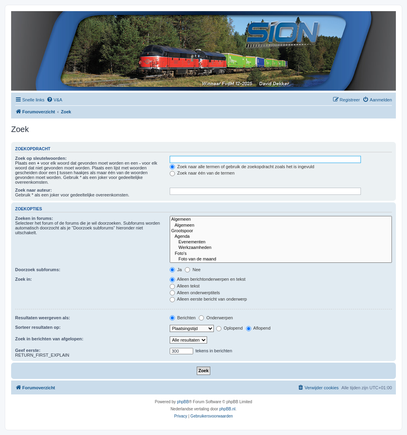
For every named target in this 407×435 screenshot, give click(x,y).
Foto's (281, 253)
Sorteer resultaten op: (37, 327)
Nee (192, 269)
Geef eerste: (28, 350)
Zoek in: (23, 279)
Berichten (183, 317)
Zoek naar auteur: (33, 190)
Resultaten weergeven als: (42, 317)
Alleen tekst (185, 286)
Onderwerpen (216, 317)
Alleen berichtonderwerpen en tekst (208, 279)
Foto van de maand (281, 259)
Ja (176, 269)
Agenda (281, 236)
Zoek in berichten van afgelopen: (49, 338)
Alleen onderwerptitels (195, 292)
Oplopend (229, 328)
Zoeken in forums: (34, 218)
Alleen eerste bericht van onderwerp (208, 299)
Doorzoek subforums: (37, 269)
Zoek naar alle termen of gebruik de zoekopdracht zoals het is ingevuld (242, 166)
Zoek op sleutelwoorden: (41, 158)
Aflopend (258, 328)
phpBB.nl (227, 409)
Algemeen (281, 219)
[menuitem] (54, 100)
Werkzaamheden (281, 248)
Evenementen (281, 242)
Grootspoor (281, 231)
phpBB (183, 402)
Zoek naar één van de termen (202, 173)
